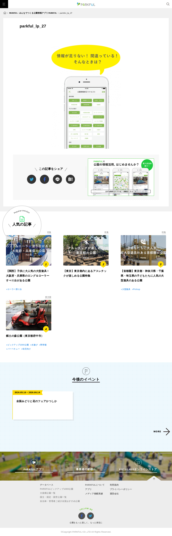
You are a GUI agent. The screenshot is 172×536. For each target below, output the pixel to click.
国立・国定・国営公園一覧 (53, 497)
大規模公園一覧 (47, 493)
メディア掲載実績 (94, 494)
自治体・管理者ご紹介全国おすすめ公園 (60, 501)
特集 (49, 232)
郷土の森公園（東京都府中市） (25, 335)
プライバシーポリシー (121, 489)
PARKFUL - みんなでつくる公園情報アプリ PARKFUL (33, 13)
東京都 (48, 297)
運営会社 (114, 494)
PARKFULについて (95, 485)
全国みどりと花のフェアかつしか (36, 401)
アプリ (88, 489)
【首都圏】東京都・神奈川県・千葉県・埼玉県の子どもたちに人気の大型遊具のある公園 (142, 276)
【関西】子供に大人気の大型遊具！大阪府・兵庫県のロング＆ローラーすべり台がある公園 (27, 276)
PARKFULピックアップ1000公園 (56, 489)
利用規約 (114, 485)
